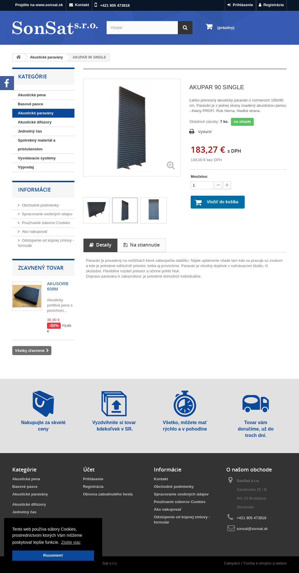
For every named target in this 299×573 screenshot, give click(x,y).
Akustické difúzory (35, 122)
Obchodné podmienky (40, 205)
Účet (89, 469)
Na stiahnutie (142, 245)
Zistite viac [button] (71, 542)
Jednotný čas (30, 131)
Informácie (34, 189)
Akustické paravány (35, 113)
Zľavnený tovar (41, 267)
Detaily (100, 245)
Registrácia (271, 5)
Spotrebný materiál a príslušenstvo (36, 144)
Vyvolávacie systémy (37, 158)
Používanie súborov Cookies (46, 223)
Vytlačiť (205, 132)
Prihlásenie (240, 5)
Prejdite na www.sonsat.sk (39, 5)
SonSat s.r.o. (106, 563)
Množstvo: (199, 177)
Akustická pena (32, 95)
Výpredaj (26, 167)
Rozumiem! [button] (53, 555)
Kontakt (79, 5)
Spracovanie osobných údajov (47, 214)
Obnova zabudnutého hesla (108, 494)
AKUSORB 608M (57, 286)
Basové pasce (30, 104)
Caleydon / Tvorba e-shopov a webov (255, 563)
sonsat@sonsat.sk (252, 528)
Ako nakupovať (34, 231)
